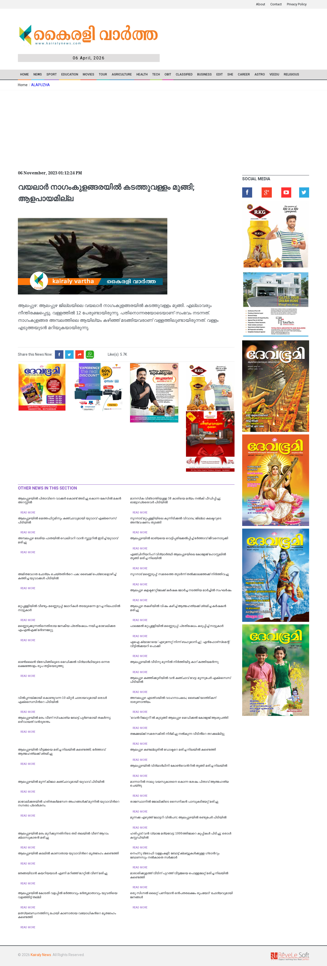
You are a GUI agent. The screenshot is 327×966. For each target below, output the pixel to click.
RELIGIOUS (291, 74)
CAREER (244, 74)
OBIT (168, 74)
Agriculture (122, 74)
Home (24, 74)
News (37, 74)
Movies (88, 74)
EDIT (219, 74)
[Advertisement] (125, 128)
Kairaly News (41, 955)
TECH (156, 74)
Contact (276, 4)
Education (69, 74)
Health (142, 74)
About (260, 4)
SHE (230, 74)
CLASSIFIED (184, 74)
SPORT (51, 74)
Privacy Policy (297, 4)
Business (204, 74)
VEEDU (274, 74)
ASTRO (259, 74)
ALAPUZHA (40, 85)
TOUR (103, 74)
